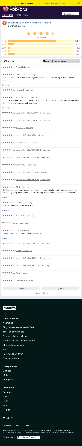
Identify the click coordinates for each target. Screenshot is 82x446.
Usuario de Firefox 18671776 (27, 265)
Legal (27, 426)
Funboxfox (20, 215)
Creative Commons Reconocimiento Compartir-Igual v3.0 (31, 433)
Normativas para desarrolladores (19, 340)
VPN (5, 396)
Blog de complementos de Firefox (19, 327)
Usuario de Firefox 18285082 (27, 113)
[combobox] (70, 13)
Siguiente (60, 288)
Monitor (7, 405)
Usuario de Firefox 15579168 (27, 180)
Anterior (21, 288)
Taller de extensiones (13, 331)
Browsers (7, 392)
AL (17, 273)
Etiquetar (6, 85)
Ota (17, 230)
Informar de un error (13, 354)
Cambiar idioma (9, 437)
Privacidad (7, 426)
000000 (19, 203)
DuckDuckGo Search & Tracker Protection (29, 22)
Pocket (6, 410)
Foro (5, 349)
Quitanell (19, 280)
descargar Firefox (58, 3)
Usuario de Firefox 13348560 (27, 157)
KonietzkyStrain (22, 97)
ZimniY (18, 251)
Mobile (6, 375)
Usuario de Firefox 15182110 (27, 172)
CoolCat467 (21, 75)
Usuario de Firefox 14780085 (28, 135)
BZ (17, 187)
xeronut (19, 90)
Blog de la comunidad (13, 345)
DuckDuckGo (19, 26)
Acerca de (8, 323)
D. (17, 223)
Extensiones (7, 15)
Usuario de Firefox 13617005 (27, 150)
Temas (18, 15)
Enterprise (8, 379)
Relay (5, 401)
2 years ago (31, 67)
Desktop (7, 370)
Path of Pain (21, 67)
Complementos (11, 318)
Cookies (18, 426)
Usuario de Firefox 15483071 (27, 120)
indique (19, 430)
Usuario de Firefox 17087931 (27, 258)
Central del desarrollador (15, 336)
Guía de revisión (11, 358)
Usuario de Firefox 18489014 (27, 243)
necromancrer (21, 143)
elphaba (19, 128)
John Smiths (21, 165)
